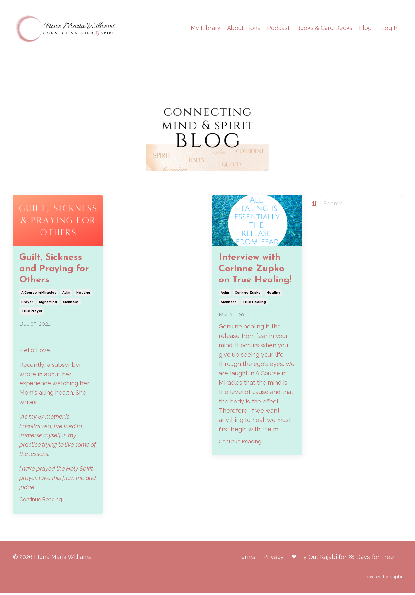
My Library (205, 27)
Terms (246, 558)
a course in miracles (38, 294)
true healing (254, 303)
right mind (48, 303)
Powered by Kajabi (382, 578)
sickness (71, 303)
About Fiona (244, 27)
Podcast (278, 27)
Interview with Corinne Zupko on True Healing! (256, 269)
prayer (27, 303)
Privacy (273, 558)
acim (66, 294)
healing (83, 294)
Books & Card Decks (324, 27)
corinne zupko (248, 294)
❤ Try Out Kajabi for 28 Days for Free (343, 558)
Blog (365, 27)
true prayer (31, 312)
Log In (390, 27)
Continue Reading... (42, 501)
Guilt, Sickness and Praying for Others (55, 269)
